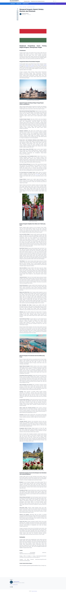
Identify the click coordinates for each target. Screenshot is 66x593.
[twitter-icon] (10, 587)
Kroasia (31, 66)
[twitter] (17, 12)
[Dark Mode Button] (53, 1)
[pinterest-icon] (12, 587)
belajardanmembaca (16, 581)
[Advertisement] (33, 22)
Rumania (21, 66)
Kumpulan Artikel (27, 1)
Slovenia (35, 66)
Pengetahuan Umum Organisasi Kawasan (37, 1)
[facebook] (17, 11)
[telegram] (17, 16)
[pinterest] (17, 18)
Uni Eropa (37, 174)
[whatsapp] (17, 14)
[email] (17, 19)
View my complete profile (14, 584)
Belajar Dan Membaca (15, 0)
